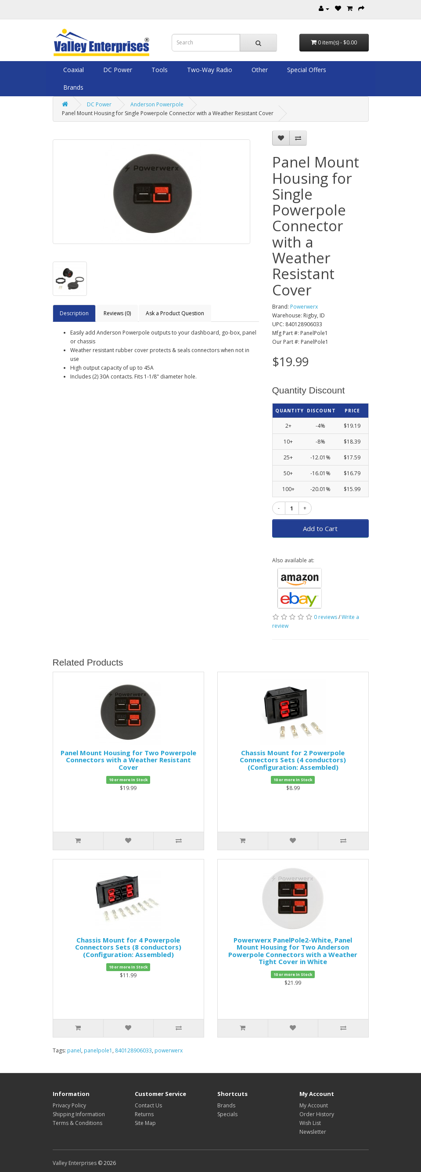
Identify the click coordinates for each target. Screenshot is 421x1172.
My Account (313, 1105)
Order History (316, 1114)
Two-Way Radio (208, 70)
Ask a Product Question (175, 313)
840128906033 (133, 1050)
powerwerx (169, 1050)
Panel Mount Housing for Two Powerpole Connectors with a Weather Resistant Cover (128, 760)
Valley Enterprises (75, 1163)
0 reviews (325, 617)
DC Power (116, 70)
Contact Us (148, 1105)
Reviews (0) (117, 313)
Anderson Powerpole (157, 104)
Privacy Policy (69, 1105)
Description (74, 313)
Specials (227, 1114)
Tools (159, 70)
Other (259, 70)
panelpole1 (98, 1050)
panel (74, 1050)
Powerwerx (304, 306)
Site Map (145, 1123)
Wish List (310, 1123)
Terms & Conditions (77, 1123)
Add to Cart (320, 528)
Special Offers (305, 70)
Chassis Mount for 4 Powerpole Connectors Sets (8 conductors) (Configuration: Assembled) (128, 947)
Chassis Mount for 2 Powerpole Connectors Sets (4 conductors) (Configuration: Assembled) (293, 760)
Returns (144, 1114)
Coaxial (72, 70)
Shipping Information (79, 1114)
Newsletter (312, 1132)
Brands (72, 87)
